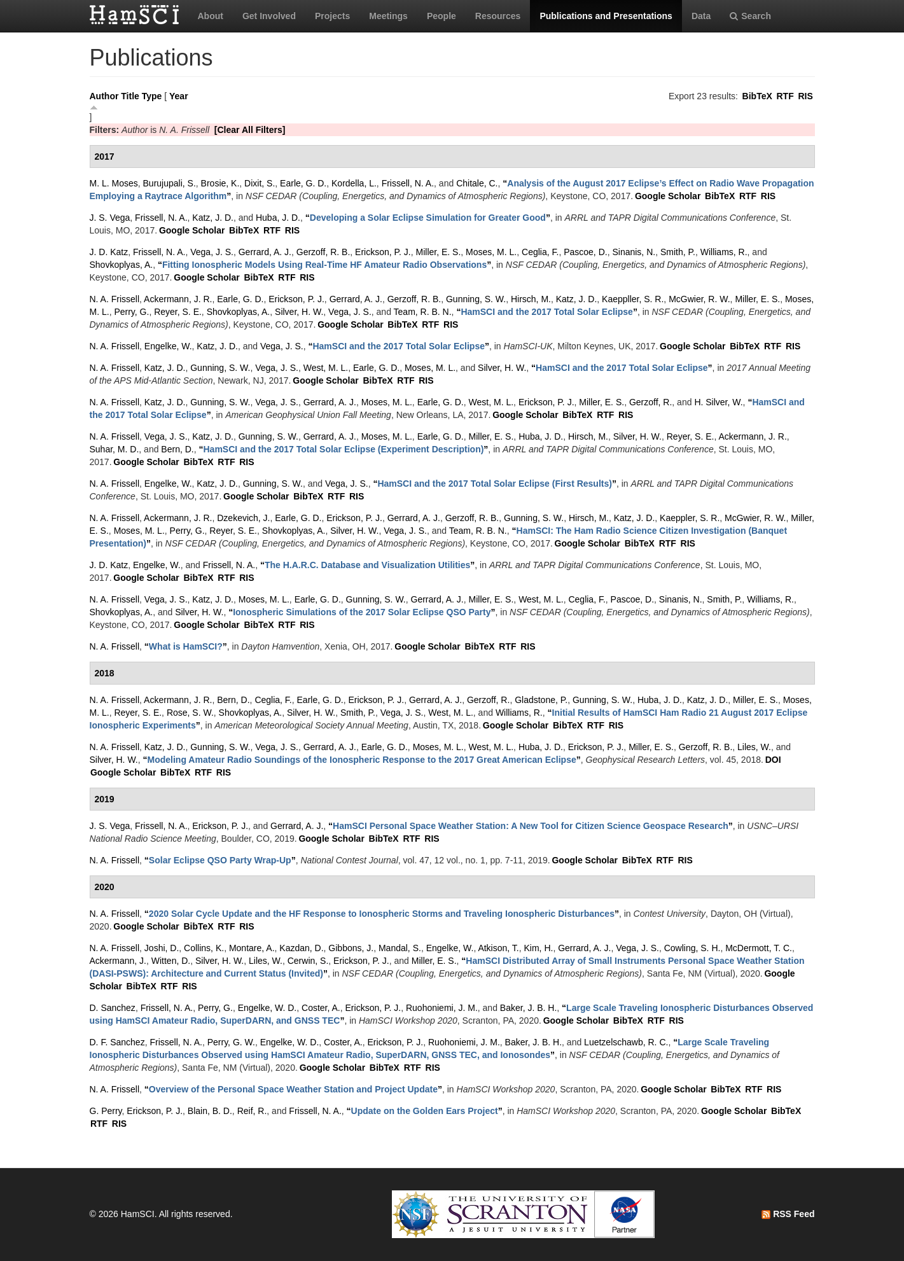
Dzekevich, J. (243, 518)
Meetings (388, 16)
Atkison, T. (498, 948)
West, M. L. (326, 368)
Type (152, 96)
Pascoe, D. (585, 252)
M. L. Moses (114, 183)
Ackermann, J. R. (178, 299)
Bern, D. (177, 449)
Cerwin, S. (308, 961)
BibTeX (757, 96)
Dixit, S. (259, 183)
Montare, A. (252, 948)
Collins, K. (204, 948)
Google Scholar (667, 196)
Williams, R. (724, 252)
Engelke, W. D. (267, 1008)
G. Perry (106, 1111)
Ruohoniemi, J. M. (442, 1008)
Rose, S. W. (190, 712)
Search (750, 16)
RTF (784, 96)
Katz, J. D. (212, 217)
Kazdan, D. (301, 948)
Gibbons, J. (350, 948)
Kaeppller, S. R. (633, 299)
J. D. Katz (109, 252)
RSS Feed (787, 1214)
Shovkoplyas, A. (121, 265)
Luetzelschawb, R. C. (626, 1042)
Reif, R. (252, 1111)
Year (178, 96)
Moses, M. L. (491, 252)
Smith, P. (677, 252)
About (210, 16)
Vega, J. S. (211, 252)
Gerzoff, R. (650, 402)
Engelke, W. (168, 346)
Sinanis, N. (633, 252)
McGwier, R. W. (699, 299)
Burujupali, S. (169, 183)
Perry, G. (131, 312)
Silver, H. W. (299, 312)
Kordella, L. (354, 183)
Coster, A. (321, 1008)
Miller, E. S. (438, 252)
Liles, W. (754, 747)
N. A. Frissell (115, 299)
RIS (805, 96)
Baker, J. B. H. (528, 1008)
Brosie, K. (220, 183)
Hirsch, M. (531, 299)
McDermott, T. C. (758, 948)
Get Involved (269, 16)
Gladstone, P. (541, 700)
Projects (332, 16)
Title (130, 96)
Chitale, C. (476, 183)
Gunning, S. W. (476, 299)
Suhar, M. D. (114, 449)
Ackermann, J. (118, 961)
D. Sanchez (113, 1008)
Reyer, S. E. (178, 312)
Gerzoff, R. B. (323, 252)
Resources (498, 16)
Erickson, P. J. (383, 252)
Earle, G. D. (303, 183)
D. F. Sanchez (117, 1042)
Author (104, 96)
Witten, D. (170, 961)
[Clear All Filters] (250, 130)
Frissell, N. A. (408, 183)
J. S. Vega (110, 217)
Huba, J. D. (278, 217)
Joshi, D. (161, 948)
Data (701, 16)
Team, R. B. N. (423, 312)
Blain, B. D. (210, 1111)
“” (427, 217)
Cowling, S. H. (692, 948)
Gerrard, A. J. (265, 252)
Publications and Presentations (605, 16)
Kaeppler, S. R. (690, 518)
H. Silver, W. (718, 402)
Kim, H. (538, 948)
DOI (773, 760)
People (441, 16)
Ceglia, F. (540, 252)
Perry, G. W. (231, 1042)
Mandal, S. (400, 948)
